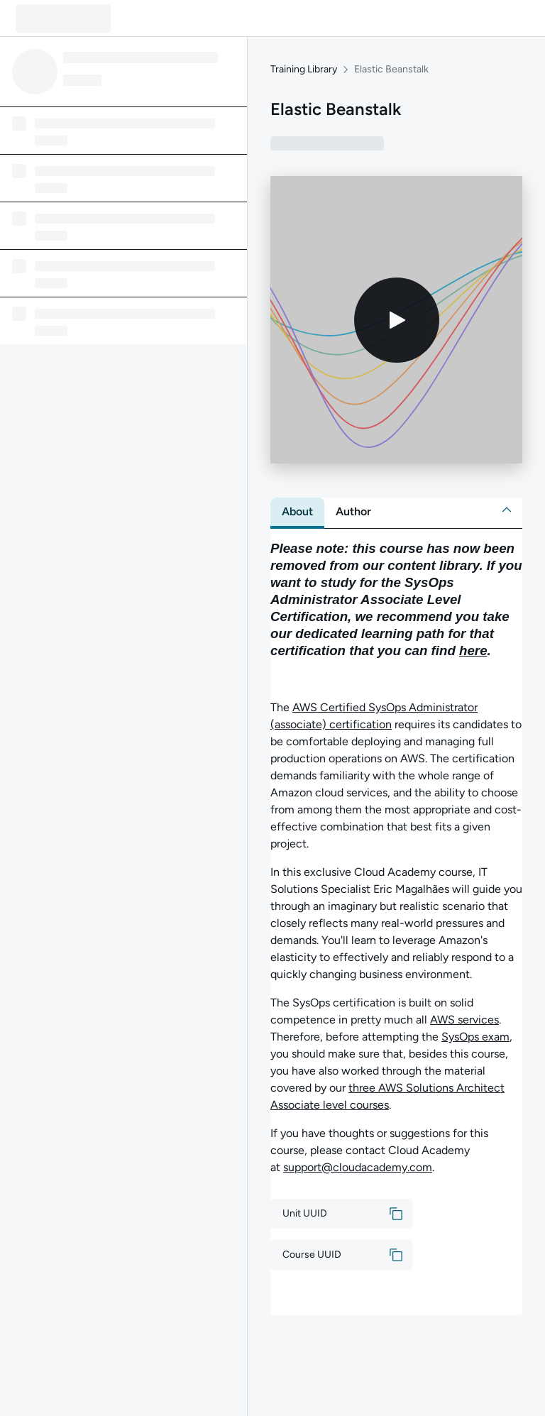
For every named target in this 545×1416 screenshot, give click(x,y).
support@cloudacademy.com (357, 1167)
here (473, 650)
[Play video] (396, 320)
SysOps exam (475, 1036)
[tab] (297, 512)
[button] (506, 509)
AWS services (464, 1019)
